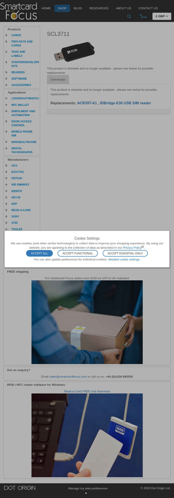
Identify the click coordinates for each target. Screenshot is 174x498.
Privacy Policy (132, 247)
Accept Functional (78, 253)
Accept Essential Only (125, 253)
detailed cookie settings (124, 259)
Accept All (39, 253)
